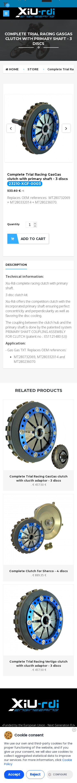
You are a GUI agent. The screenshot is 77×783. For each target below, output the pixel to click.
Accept (14, 774)
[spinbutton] (31, 224)
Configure (57, 774)
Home (12, 69)
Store (33, 69)
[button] (35, 223)
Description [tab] (16, 265)
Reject (35, 774)
